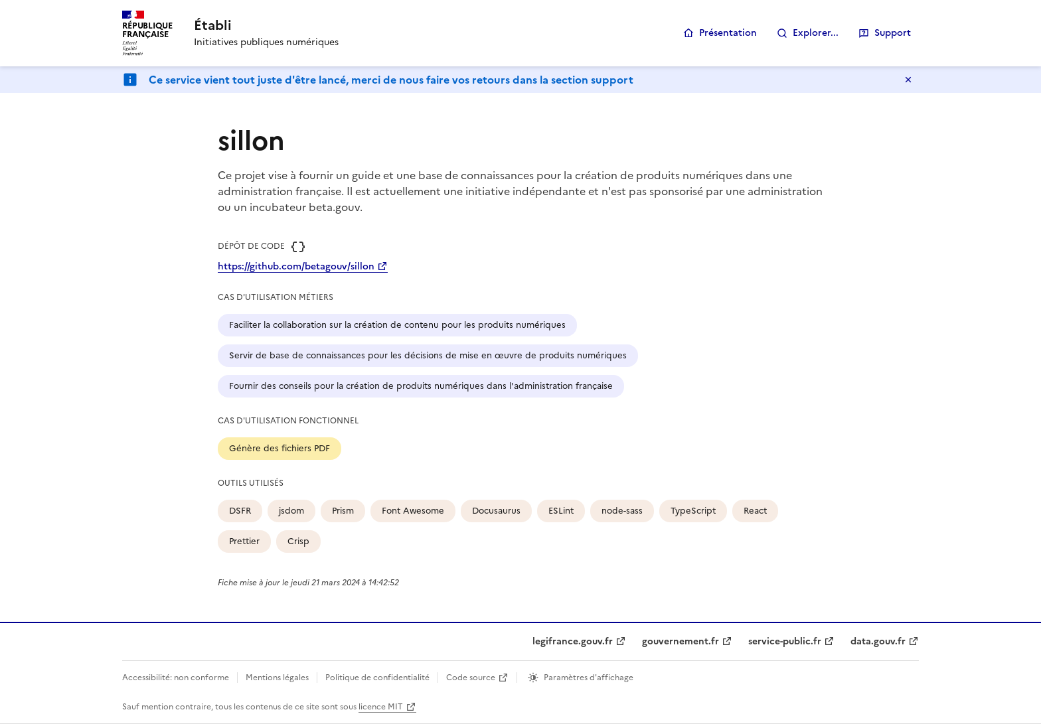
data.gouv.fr (878, 641)
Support (892, 33)
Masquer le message (908, 79)
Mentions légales (277, 678)
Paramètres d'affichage (588, 678)
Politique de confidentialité (377, 678)
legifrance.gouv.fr (572, 641)
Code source (470, 678)
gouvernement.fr (680, 641)
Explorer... (816, 33)
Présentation (728, 33)
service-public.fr (784, 641)
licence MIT (381, 707)
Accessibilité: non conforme (175, 678)
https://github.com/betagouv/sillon (296, 266)
